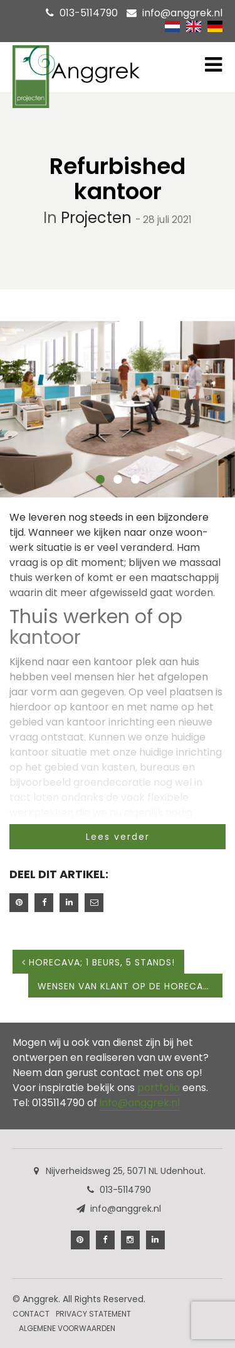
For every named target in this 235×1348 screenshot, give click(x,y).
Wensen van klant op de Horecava (130, 986)
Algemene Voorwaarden (67, 1328)
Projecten (96, 217)
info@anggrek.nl (182, 13)
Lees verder (118, 836)
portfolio (158, 1087)
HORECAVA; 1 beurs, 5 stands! (98, 962)
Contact (31, 1313)
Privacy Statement (93, 1313)
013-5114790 (89, 13)
